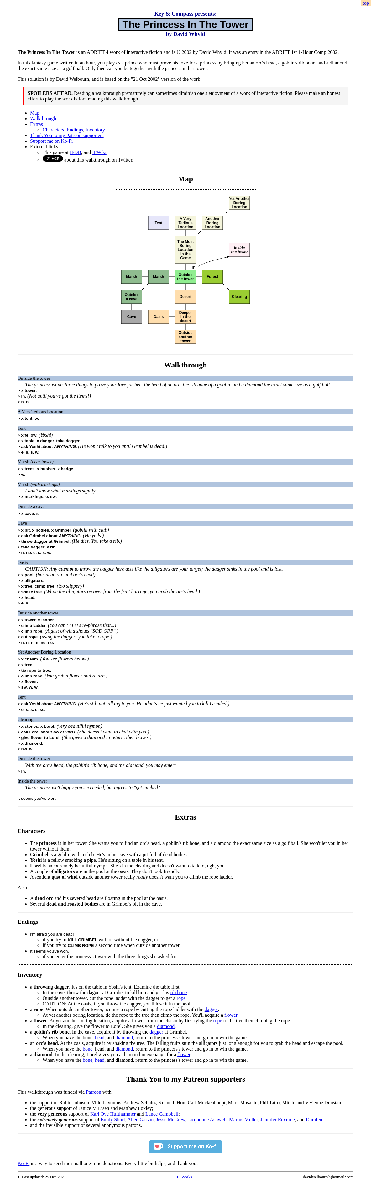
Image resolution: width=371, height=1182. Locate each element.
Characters (53, 129)
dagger (211, 1009)
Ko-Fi (23, 1163)
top (366, 3)
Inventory (95, 129)
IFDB (75, 152)
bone (87, 1048)
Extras (36, 124)
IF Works (184, 1176)
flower (230, 1015)
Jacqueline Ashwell (207, 1119)
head (99, 1037)
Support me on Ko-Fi (51, 141)
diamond (166, 1026)
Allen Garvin (140, 1119)
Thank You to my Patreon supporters (67, 135)
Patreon (93, 1092)
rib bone (178, 992)
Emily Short (113, 1119)
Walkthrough (43, 118)
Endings (74, 129)
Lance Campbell (161, 1114)
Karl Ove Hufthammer (113, 1114)
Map (34, 113)
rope (181, 998)
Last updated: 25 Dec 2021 (44, 1176)
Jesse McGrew (170, 1119)
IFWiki (99, 152)
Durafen (314, 1119)
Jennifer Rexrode (277, 1119)
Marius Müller (243, 1119)
